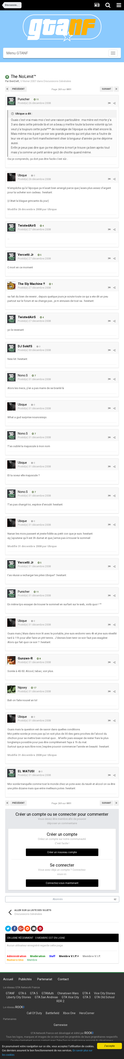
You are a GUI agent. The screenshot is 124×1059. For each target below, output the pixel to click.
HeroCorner (86, 1013)
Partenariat (44, 979)
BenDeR (14, 81)
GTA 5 (34, 993)
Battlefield (52, 1013)
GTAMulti (48, 993)
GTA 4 (86, 993)
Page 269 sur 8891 (62, 89)
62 (115, 899)
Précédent (18, 89)
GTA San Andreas (46, 997)
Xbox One (69, 1013)
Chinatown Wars (68, 993)
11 (36, 99)
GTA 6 (22, 993)
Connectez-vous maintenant (62, 883)
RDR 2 (60, 1001)
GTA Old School (104, 997)
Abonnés (58, 899)
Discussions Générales (57, 81)
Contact (63, 979)
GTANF (10, 993)
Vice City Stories (104, 993)
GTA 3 (87, 997)
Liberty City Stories (19, 997)
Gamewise (60, 1025)
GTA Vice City (70, 997)
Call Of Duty (34, 1013)
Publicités (25, 979)
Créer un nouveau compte (62, 852)
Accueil (8, 979)
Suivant (106, 89)
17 (33, 687)
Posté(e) (34, 103)
